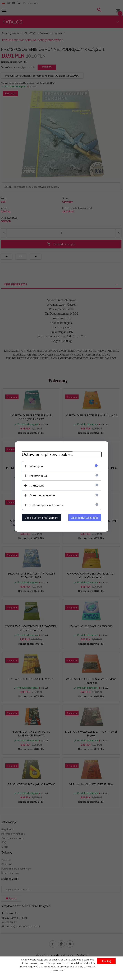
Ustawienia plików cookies (47, 454)
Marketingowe (39, 475)
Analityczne (37, 485)
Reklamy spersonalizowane (47, 505)
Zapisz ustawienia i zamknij (41, 517)
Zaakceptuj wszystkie (84, 517)
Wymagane (37, 466)
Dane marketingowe (42, 495)
